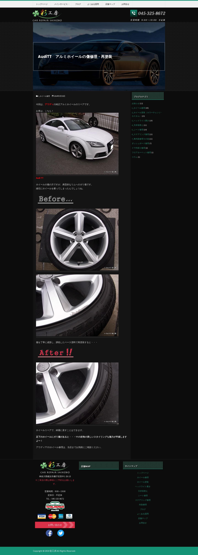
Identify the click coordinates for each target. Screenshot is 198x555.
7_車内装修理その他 (140, 139)
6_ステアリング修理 (140, 134)
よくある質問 (143, 514)
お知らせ (135, 103)
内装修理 (143, 504)
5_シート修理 (137, 129)
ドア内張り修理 (138, 148)
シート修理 (143, 495)
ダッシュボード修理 (140, 143)
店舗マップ (143, 518)
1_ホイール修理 (44, 96)
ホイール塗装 (143, 482)
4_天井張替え (137, 125)
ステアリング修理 (143, 500)
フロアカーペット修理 (141, 152)
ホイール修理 (143, 477)
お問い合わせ (55, 524)
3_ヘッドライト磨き (140, 120)
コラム (135, 157)
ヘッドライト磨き (143, 486)
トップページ (143, 473)
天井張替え (143, 491)
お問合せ (143, 523)
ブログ (143, 509)
